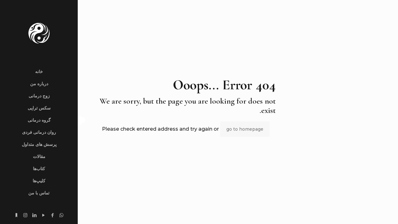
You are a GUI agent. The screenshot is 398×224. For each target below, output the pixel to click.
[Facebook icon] (52, 215)
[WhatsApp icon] (61, 215)
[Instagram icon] (25, 215)
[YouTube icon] (43, 215)
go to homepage (244, 129)
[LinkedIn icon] (34, 215)
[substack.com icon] (16, 215)
